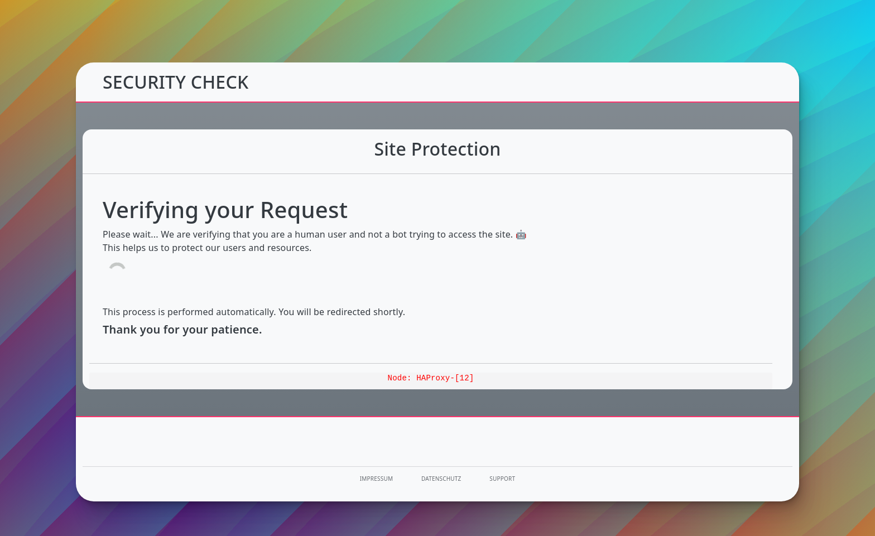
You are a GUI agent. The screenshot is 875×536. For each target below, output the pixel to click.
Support (502, 478)
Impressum (376, 478)
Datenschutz (441, 478)
